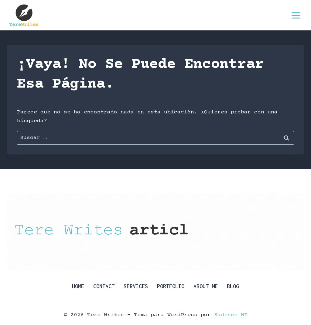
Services (136, 286)
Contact (103, 286)
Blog (233, 286)
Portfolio (170, 286)
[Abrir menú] (296, 15)
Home (78, 286)
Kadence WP (231, 315)
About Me (205, 286)
